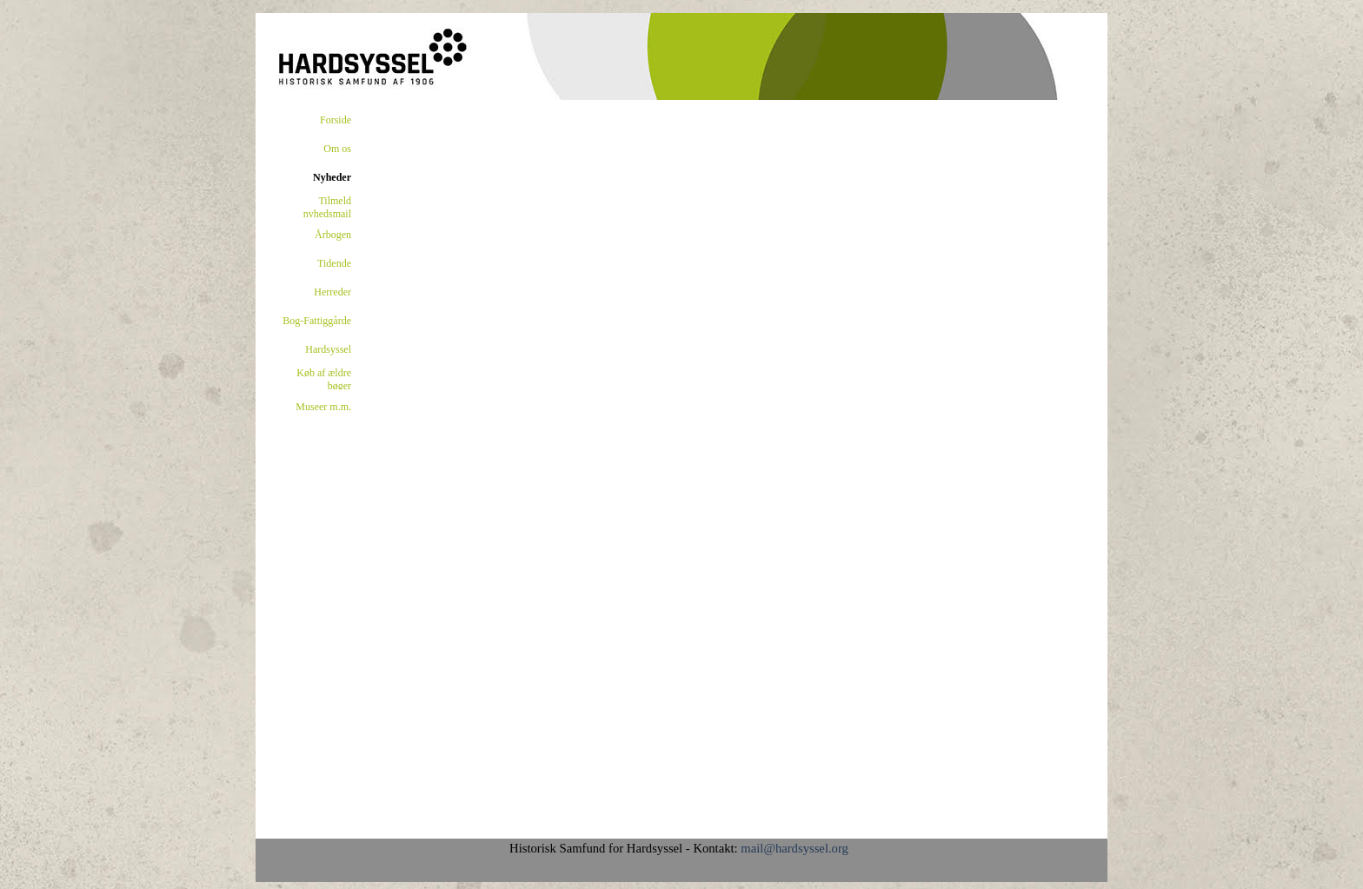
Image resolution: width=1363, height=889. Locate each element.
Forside (335, 120)
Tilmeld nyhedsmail (327, 207)
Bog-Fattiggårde (317, 321)
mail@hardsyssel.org (794, 848)
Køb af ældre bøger (323, 379)
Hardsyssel (328, 349)
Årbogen (333, 235)
